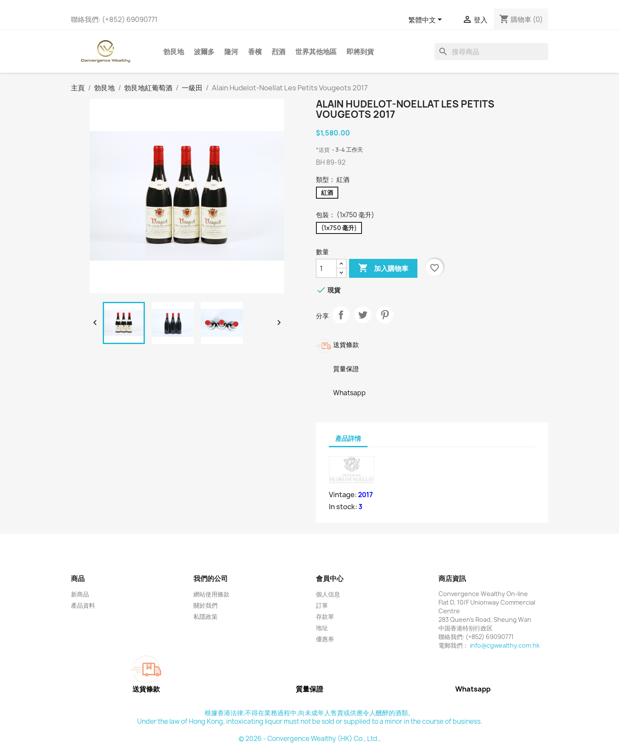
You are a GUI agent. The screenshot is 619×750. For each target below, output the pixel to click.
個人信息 (328, 594)
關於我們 (205, 605)
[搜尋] (491, 51)
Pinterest (384, 314)
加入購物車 (383, 268)
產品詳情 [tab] (348, 438)
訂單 (322, 605)
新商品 (80, 594)
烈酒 (278, 51)
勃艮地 (173, 51)
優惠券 (325, 639)
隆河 (231, 51)
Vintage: (343, 494)
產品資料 (83, 605)
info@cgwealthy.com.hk (504, 645)
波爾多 (204, 51)
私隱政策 (205, 616)
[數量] (326, 268)
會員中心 (329, 578)
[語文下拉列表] (426, 20)
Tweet (362, 314)
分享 (340, 314)
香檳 (255, 51)
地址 (322, 628)
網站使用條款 (211, 594)
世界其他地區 (316, 51)
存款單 (325, 616)
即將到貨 (360, 51)
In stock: (343, 506)
